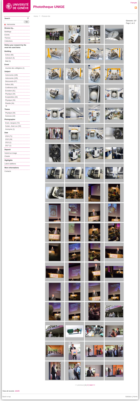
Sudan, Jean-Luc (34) (13, 126)
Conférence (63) (11, 88)
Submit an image (11, 153)
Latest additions (10, 164)
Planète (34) (9, 103)
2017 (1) (8, 146)
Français (134, 3)
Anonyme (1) (10, 129)
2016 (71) (8, 136)
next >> (92, 385)
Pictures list (46, 16)
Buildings (8, 32)
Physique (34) (10, 94)
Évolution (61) (10, 91)
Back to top (6, 397)
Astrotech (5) (10, 58)
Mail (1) (8, 61)
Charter (7, 156)
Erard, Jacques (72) (12, 123)
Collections (9, 41)
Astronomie (9, 24)
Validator (128, 397)
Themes (7, 38)
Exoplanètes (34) (11, 97)
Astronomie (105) (11, 78)
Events (7, 35)
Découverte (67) (11, 81)
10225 (17, 391)
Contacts (8, 171)
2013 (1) (8, 142)
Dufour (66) (9, 55)
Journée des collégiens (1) (14, 68)
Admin (135, 397)
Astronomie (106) (11, 75)
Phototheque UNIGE (49, 7)
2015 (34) (8, 139)
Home (36, 16)
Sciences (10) (10, 116)
